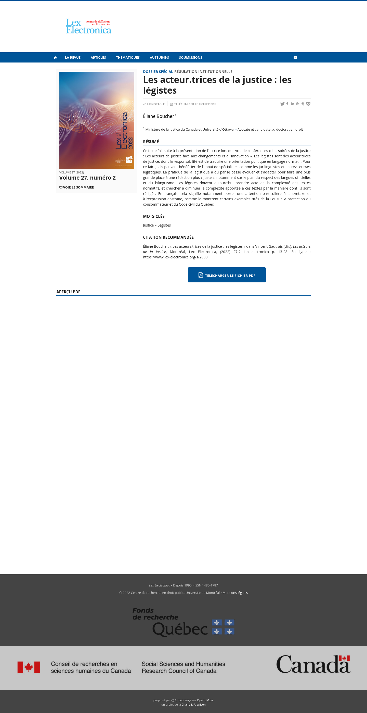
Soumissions (190, 57)
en (303, 68)
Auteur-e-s (159, 57)
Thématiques (128, 57)
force (183, 700)
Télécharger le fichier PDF (193, 104)
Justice (148, 225)
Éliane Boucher (158, 116)
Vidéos (284, 68)
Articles (98, 57)
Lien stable (154, 104)
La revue (73, 57)
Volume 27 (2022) (71, 172)
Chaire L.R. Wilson (194, 704)
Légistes (164, 225)
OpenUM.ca (205, 700)
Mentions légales (235, 593)
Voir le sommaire (78, 187)
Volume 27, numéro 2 (87, 177)
